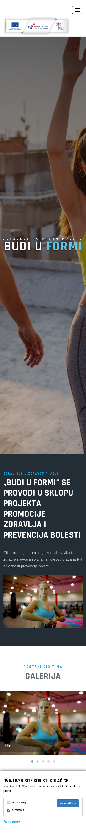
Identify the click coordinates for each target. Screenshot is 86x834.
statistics (15, 810)
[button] (32, 761)
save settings (68, 803)
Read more (11, 821)
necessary (17, 802)
